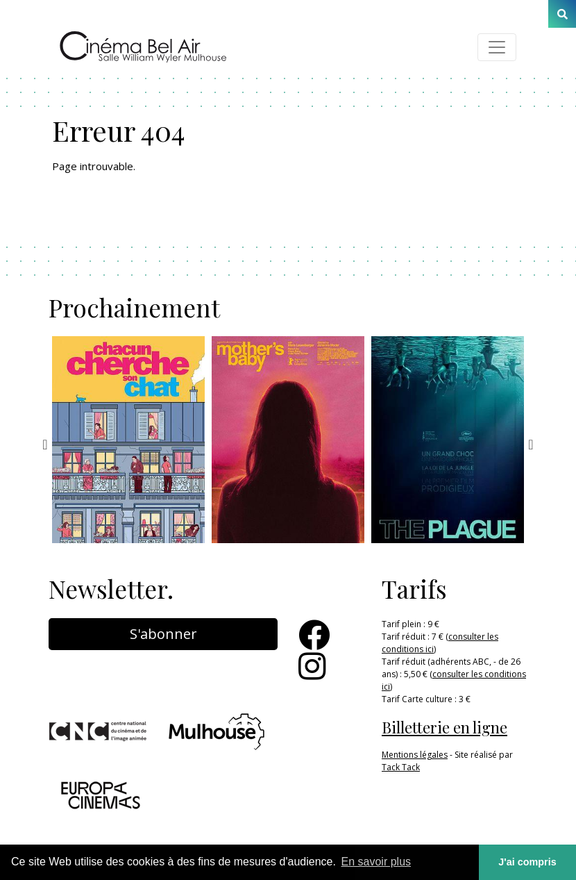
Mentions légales (415, 755)
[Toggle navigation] (496, 47)
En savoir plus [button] (376, 861)
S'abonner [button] (163, 633)
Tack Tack (401, 767)
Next (531, 444)
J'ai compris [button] (527, 861)
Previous (45, 444)
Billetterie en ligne (444, 727)
